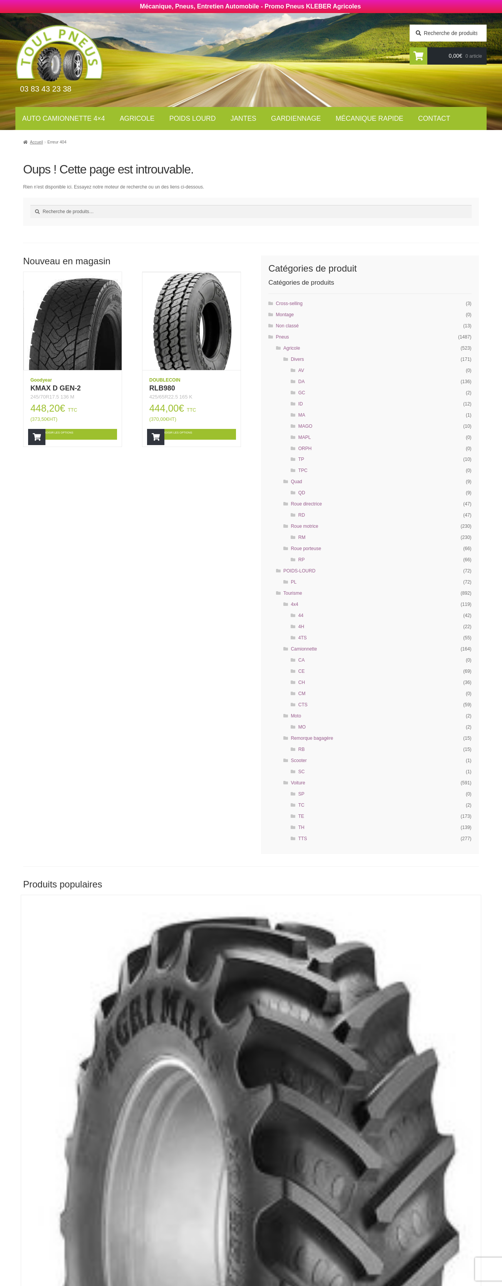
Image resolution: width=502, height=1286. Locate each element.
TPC (303, 470)
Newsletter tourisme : (66, 1194)
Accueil (36, 142)
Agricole (137, 118)
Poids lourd (192, 118)
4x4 (294, 604)
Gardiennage (296, 118)
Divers (297, 359)
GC (301, 392)
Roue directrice (306, 504)
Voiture (298, 783)
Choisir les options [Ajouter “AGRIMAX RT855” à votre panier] (420, 1069)
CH (301, 682)
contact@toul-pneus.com (395, 1225)
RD (301, 515)
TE (301, 816)
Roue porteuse (306, 548)
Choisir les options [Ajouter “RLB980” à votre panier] (193, 434)
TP (301, 459)
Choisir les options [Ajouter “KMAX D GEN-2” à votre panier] (74, 434)
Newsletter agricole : (65, 1209)
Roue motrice (304, 526)
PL (293, 582)
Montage (285, 314)
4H (301, 626)
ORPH (305, 448)
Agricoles (163, 1187)
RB (301, 749)
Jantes (243, 118)
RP (301, 559)
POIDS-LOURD (299, 571)
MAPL (304, 437)
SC (301, 771)
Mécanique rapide (369, 118)
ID (300, 404)
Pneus (282, 337)
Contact (434, 118)
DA (301, 381)
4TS (302, 637)
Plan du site (275, 1247)
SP (301, 794)
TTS (302, 838)
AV (301, 370)
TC (301, 805)
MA (301, 415)
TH (301, 827)
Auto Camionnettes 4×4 (182, 1176)
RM (302, 537)
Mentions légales (284, 1236)
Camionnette (304, 649)
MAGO (305, 426)
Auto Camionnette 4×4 (63, 118)
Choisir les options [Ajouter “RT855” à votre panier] (75, 1069)
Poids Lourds (167, 1197)
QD (301, 492)
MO (302, 727)
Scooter (298, 760)
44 (300, 615)
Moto (296, 716)
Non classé (287, 326)
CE (301, 671)
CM (302, 693)
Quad (296, 481)
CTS (303, 704)
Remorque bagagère (312, 738)
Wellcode (89, 1281)
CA (301, 660)
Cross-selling (289, 303)
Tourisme (292, 593)
